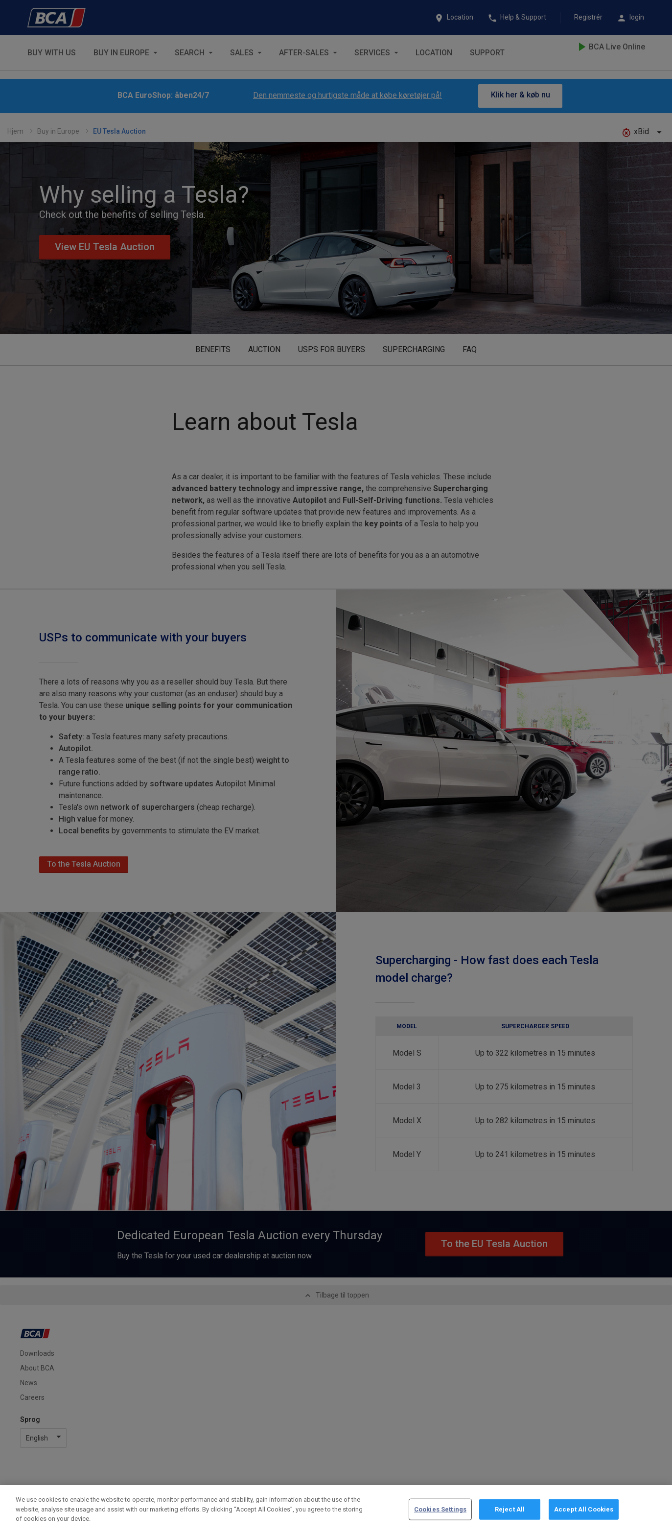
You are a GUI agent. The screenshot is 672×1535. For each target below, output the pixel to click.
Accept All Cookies (583, 1509)
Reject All (510, 1509)
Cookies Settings (440, 1509)
